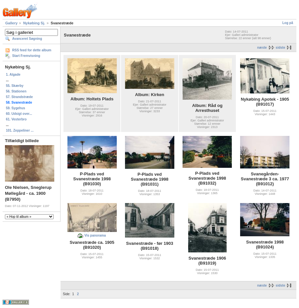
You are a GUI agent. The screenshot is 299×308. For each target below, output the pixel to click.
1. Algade (13, 74)
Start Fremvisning (26, 56)
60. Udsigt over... (19, 114)
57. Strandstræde (19, 97)
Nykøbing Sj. (34, 23)
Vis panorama (95, 235)
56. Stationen (16, 91)
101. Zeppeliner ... (20, 130)
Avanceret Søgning (27, 38)
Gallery (11, 23)
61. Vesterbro (16, 119)
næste (262, 47)
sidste (280, 47)
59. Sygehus (15, 108)
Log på (287, 23)
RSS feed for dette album (31, 50)
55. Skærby (14, 86)
